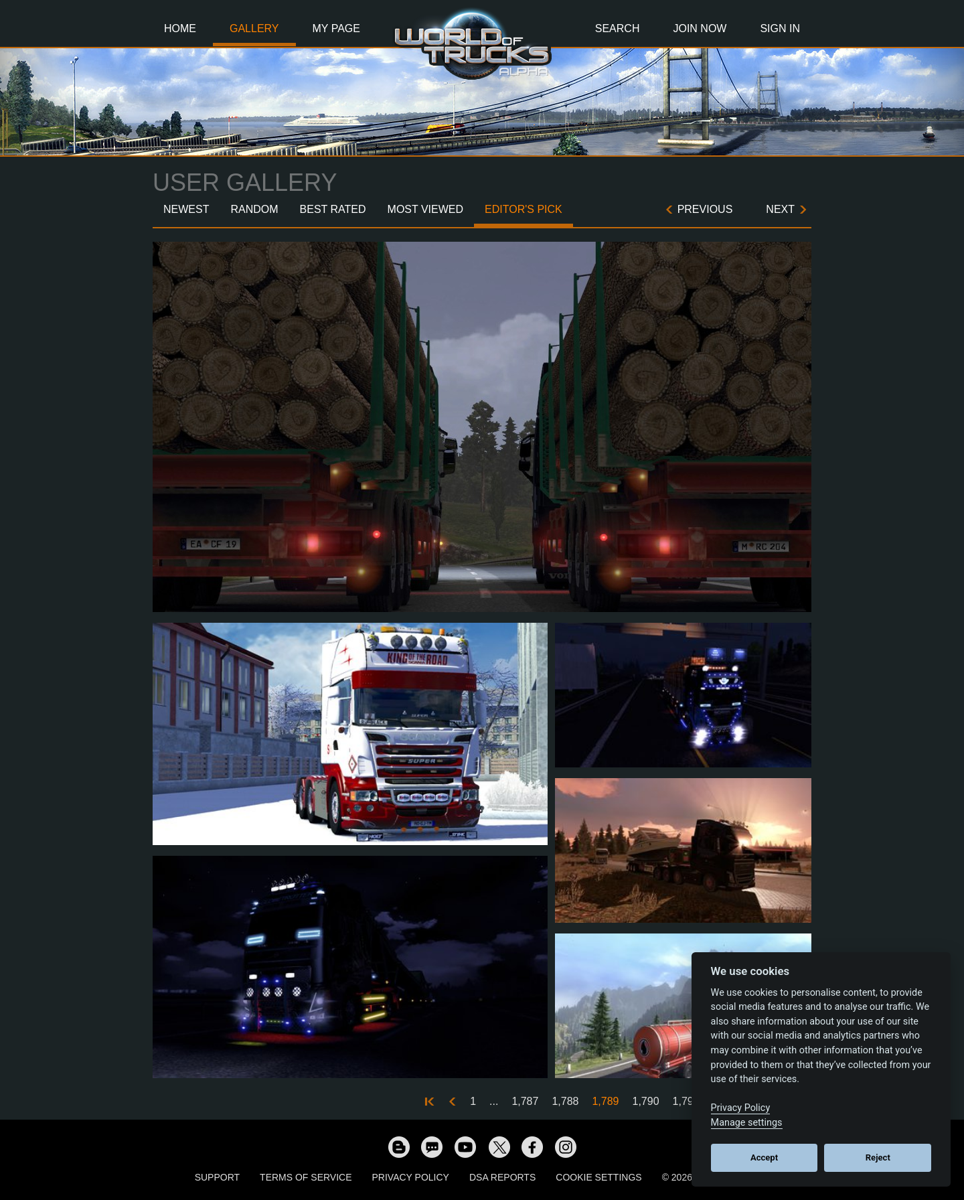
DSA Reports (502, 1177)
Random (254, 209)
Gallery (254, 28)
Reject (878, 1157)
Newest (186, 209)
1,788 (565, 1101)
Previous (705, 209)
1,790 (646, 1101)
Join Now (699, 28)
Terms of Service (305, 1177)
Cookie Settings (598, 1177)
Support (217, 1177)
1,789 (605, 1101)
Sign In (780, 28)
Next (780, 209)
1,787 (524, 1101)
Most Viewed (426, 209)
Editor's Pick (523, 209)
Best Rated (333, 209)
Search (617, 28)
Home (180, 28)
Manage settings (747, 1122)
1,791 (686, 1101)
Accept (764, 1157)
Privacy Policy (410, 1177)
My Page (336, 28)
